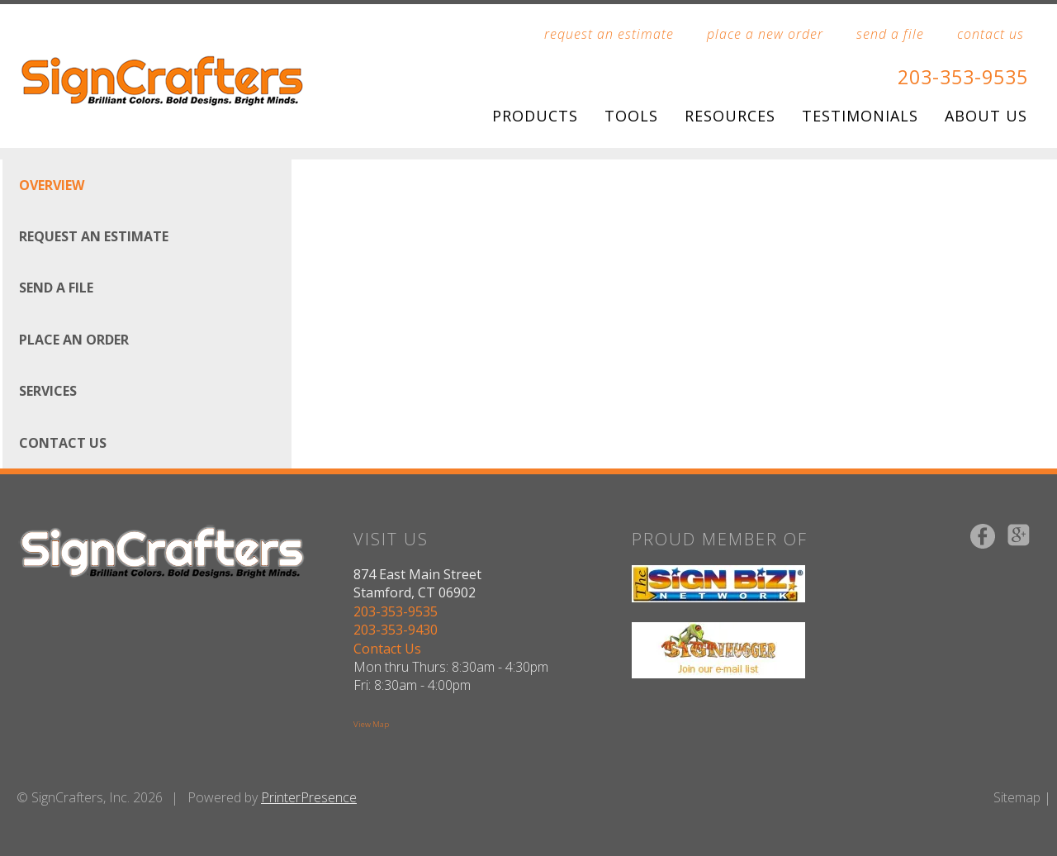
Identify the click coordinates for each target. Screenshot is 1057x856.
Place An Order (74, 339)
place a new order (765, 34)
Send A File (56, 287)
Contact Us (63, 442)
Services (48, 391)
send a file (890, 34)
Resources (730, 116)
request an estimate (609, 34)
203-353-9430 (395, 630)
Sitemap (1016, 796)
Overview (51, 184)
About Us (986, 116)
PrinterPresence (309, 796)
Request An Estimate (93, 236)
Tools (631, 116)
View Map (370, 724)
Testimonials (860, 116)
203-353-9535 (958, 76)
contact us (990, 34)
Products (535, 116)
